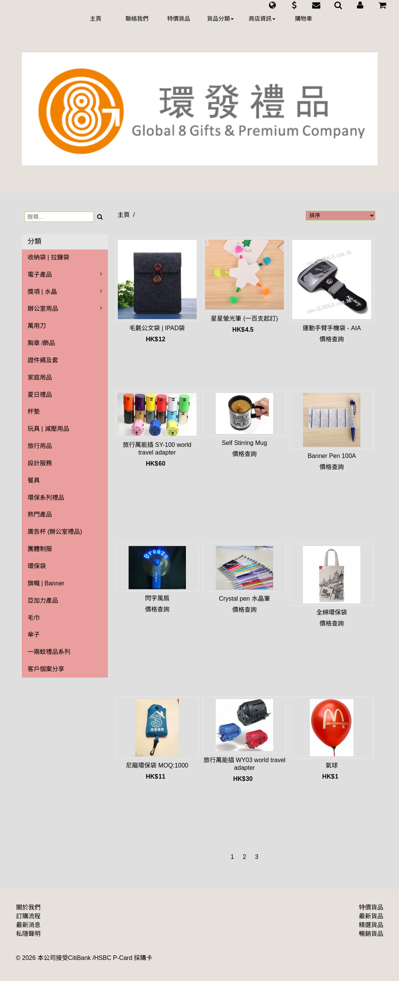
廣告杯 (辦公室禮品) (55, 531)
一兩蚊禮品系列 (49, 652)
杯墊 (34, 411)
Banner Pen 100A (332, 456)
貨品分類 (220, 18)
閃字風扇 (157, 598)
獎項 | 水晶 (42, 291)
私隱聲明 (28, 933)
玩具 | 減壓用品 (48, 428)
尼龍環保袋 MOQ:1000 (157, 765)
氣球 (332, 765)
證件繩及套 (43, 360)
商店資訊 (262, 18)
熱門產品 (40, 514)
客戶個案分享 (46, 669)
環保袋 (37, 566)
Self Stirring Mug (244, 443)
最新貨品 (371, 916)
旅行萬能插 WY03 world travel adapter (244, 764)
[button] (272, 5)
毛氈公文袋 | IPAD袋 (157, 328)
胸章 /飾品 (41, 343)
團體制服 (40, 549)
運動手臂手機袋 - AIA (332, 328)
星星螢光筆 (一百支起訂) (244, 318)
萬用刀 (37, 326)
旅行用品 (40, 446)
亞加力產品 (43, 600)
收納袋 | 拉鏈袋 (48, 257)
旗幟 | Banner (46, 583)
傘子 (34, 634)
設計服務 (40, 463)
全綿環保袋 (331, 612)
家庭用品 (40, 377)
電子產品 (40, 274)
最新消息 (28, 925)
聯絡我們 (136, 18)
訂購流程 (28, 916)
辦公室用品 (43, 308)
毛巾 (34, 617)
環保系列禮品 (46, 497)
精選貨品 (371, 925)
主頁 (95, 18)
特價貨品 (178, 18)
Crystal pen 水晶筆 (244, 598)
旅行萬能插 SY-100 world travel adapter (157, 449)
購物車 (303, 18)
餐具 (34, 480)
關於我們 (28, 907)
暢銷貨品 (371, 933)
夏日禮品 (40, 394)
